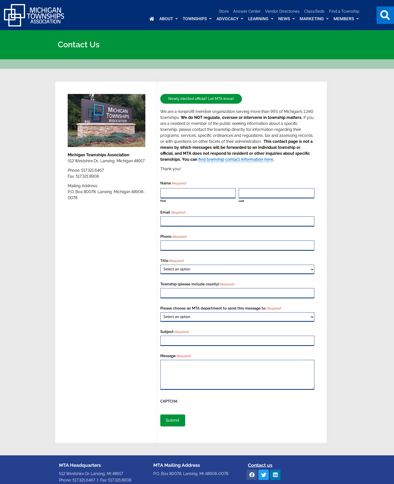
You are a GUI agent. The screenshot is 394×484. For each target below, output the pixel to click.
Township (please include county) (197, 284)
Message (175, 356)
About (168, 18)
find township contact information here (235, 159)
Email (172, 212)
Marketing (314, 18)
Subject (174, 332)
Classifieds (314, 11)
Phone (173, 237)
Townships (197, 18)
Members (346, 18)
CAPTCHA (168, 401)
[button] (168, 18)
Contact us (260, 465)
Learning (260, 18)
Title (172, 261)
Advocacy (230, 18)
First (163, 200)
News (286, 18)
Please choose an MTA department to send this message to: (220, 308)
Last (241, 200)
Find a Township (344, 11)
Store (224, 11)
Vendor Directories (282, 11)
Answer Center (247, 11)
